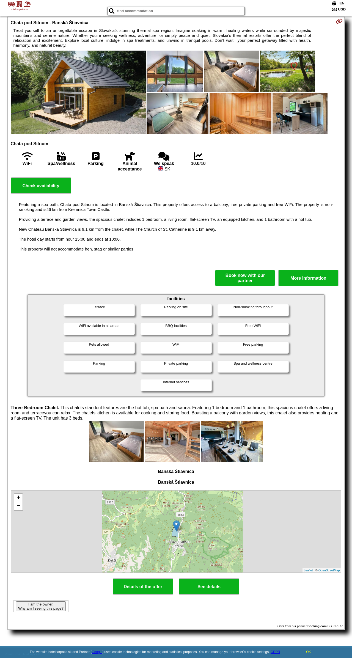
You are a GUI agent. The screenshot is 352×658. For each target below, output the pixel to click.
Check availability (40, 185)
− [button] (18, 506)
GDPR (275, 652)
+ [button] (18, 498)
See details (209, 586)
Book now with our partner (245, 278)
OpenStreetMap (329, 570)
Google (97, 652)
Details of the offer (143, 586)
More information (308, 278)
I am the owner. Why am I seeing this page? (40, 606)
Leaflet (308, 570)
